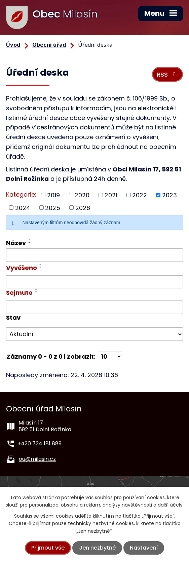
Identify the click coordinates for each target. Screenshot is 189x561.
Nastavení (144, 548)
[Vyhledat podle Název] (94, 255)
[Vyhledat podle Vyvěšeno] (94, 282)
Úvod (13, 44)
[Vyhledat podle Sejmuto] (94, 307)
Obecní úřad (49, 44)
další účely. (171, 505)
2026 (82, 207)
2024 (22, 207)
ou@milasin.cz (37, 459)
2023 (169, 195)
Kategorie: (21, 194)
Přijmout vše (48, 548)
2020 (82, 195)
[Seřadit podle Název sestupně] (29, 242)
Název (16, 243)
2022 (139, 195)
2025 (52, 207)
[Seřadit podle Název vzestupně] (29, 239)
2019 (53, 195)
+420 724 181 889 (39, 443)
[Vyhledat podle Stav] (94, 334)
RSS (168, 74)
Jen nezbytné (97, 548)
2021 (111, 195)
